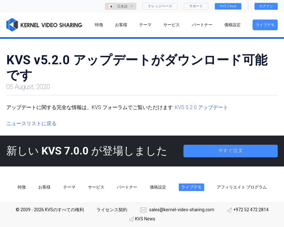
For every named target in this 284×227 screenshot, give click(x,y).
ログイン (266, 6)
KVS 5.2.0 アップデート (201, 107)
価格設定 (158, 187)
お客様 (44, 187)
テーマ (69, 187)
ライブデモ (265, 25)
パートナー (127, 187)
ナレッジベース (160, 6)
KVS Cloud (228, 6)
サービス (96, 187)
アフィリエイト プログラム (242, 187)
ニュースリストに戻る (31, 123)
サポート (196, 6)
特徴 (22, 187)
